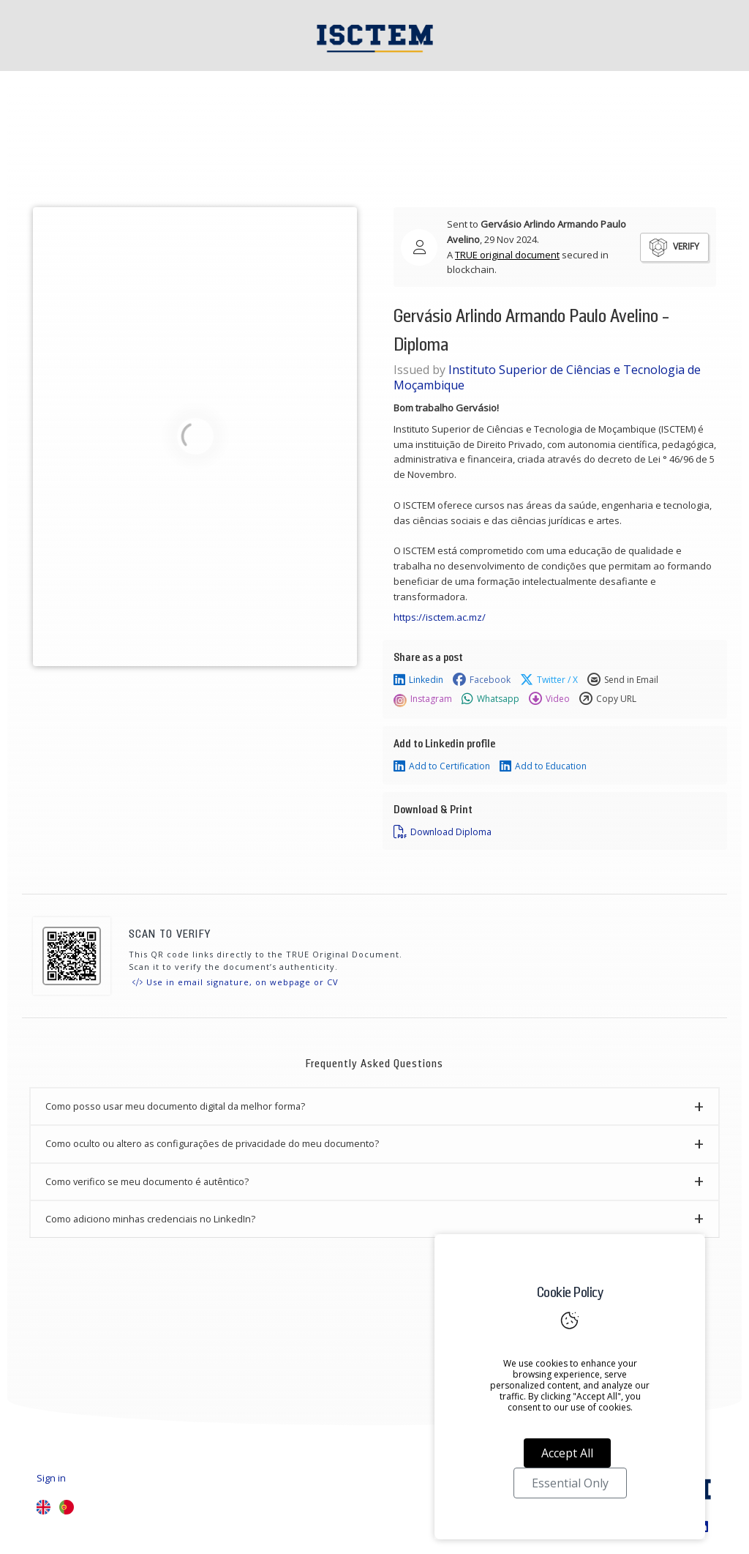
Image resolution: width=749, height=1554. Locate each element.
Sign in (51, 1477)
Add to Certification (442, 766)
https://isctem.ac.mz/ (441, 617)
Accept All (567, 1453)
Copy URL (607, 699)
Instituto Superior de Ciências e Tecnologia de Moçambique (547, 377)
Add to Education (543, 766)
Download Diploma (443, 832)
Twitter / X (549, 680)
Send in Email (622, 680)
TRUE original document (507, 254)
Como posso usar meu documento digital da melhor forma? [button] (175, 1106)
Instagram (423, 699)
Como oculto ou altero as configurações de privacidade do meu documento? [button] (212, 1143)
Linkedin (418, 680)
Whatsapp (490, 699)
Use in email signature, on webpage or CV (235, 981)
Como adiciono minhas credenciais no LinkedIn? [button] (150, 1218)
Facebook (482, 680)
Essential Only (570, 1483)
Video (549, 699)
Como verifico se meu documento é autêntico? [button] (147, 1181)
